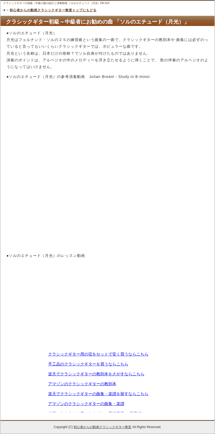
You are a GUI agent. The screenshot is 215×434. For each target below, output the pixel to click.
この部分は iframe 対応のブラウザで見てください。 (107, 381)
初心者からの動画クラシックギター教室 (102, 427)
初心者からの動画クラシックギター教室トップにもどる (53, 10)
